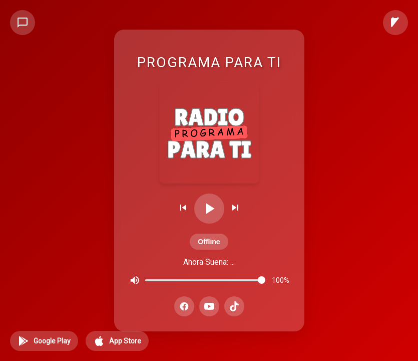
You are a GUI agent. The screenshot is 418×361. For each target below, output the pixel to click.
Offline (209, 242)
